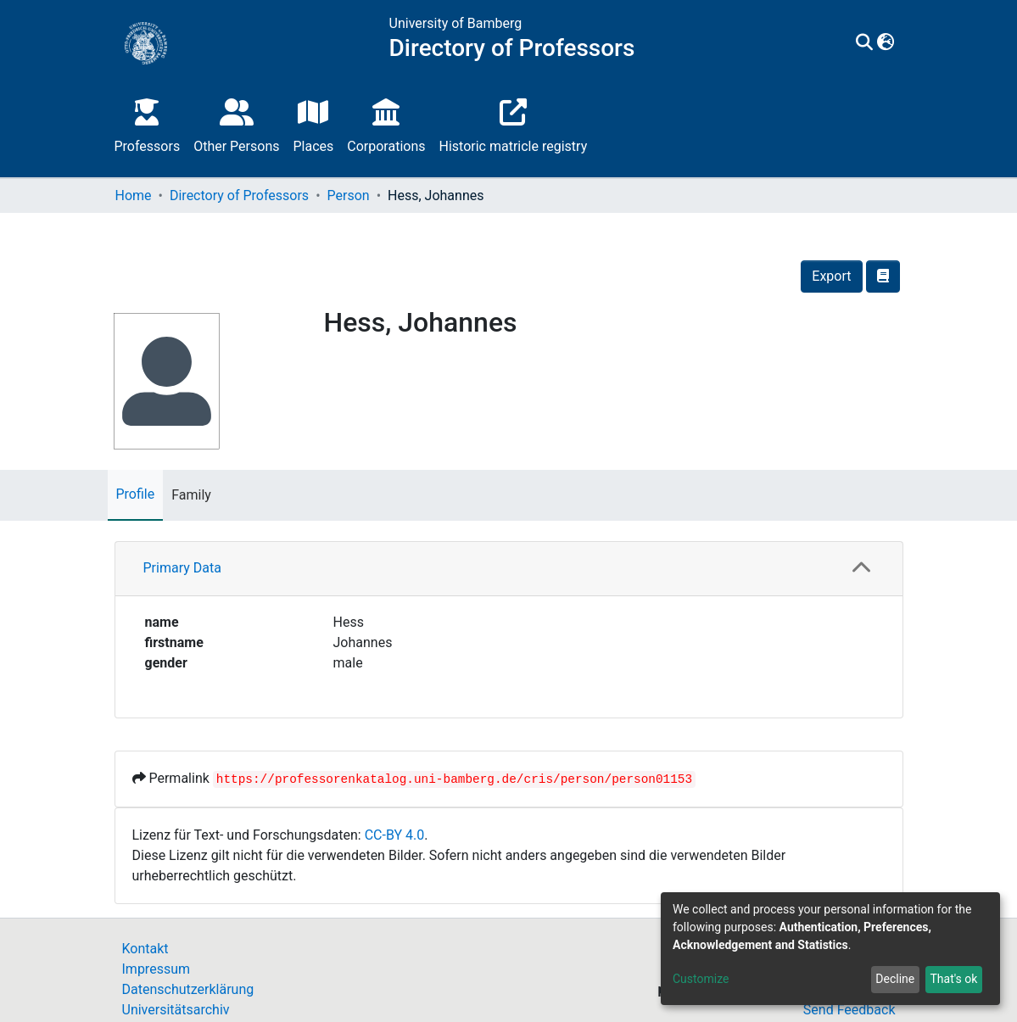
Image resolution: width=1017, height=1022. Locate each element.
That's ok (953, 979)
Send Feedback (849, 1010)
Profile (135, 494)
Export (831, 276)
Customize (701, 979)
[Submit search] (864, 43)
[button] (886, 43)
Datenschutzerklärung (188, 989)
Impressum (156, 969)
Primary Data (182, 568)
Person (348, 195)
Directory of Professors (239, 195)
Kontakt (145, 949)
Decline (894, 979)
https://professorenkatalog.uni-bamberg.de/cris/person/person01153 (454, 779)
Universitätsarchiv (176, 1010)
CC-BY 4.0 (395, 835)
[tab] (508, 569)
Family (191, 495)
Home (133, 195)
